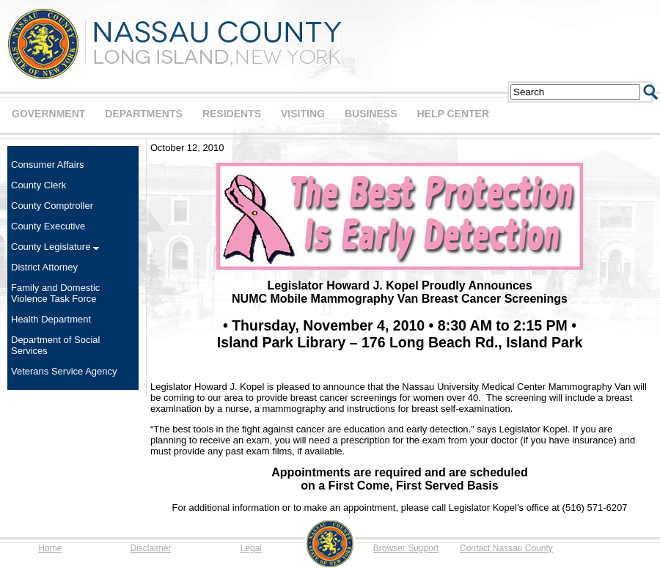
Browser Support (406, 548)
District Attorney (44, 267)
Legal (251, 548)
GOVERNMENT (48, 113)
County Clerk (38, 185)
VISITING (303, 113)
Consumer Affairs (47, 164)
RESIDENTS (231, 113)
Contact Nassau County (506, 548)
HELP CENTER (453, 113)
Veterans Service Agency (64, 371)
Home (50, 548)
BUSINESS (371, 113)
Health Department (51, 319)
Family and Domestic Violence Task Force (55, 293)
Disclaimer (150, 548)
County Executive (48, 226)
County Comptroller (52, 205)
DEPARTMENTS (144, 113)
